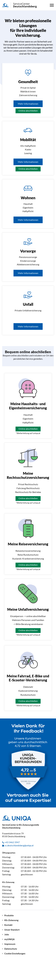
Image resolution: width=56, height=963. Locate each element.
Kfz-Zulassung (11, 920)
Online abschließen (28, 110)
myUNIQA (9, 939)
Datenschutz (10, 949)
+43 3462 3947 (12, 842)
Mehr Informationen (28, 103)
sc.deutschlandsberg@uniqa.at (19, 845)
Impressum (9, 944)
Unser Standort (12, 930)
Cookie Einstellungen (14, 953)
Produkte (9, 915)
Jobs (6, 934)
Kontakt (8, 925)
